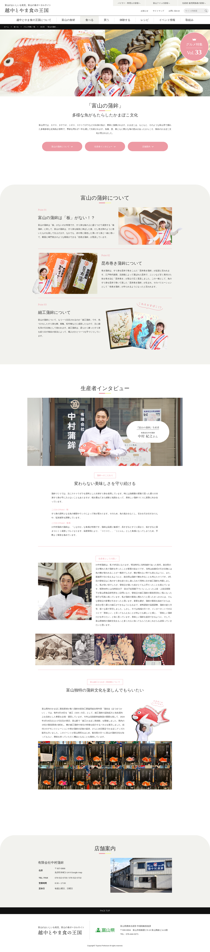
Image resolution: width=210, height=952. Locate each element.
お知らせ (144, 11)
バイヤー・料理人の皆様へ (129, 3)
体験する (125, 19)
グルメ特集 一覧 (29, 27)
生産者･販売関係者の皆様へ (194, 3)
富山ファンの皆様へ (161, 3)
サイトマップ (158, 11)
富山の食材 (68, 19)
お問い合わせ (174, 11)
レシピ (145, 19)
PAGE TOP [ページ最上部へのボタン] (105, 910)
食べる (89, 19)
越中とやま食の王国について (33, 19)
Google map (76, 872)
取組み (189, 19)
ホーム (6, 27)
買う (106, 19)
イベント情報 (167, 19)
